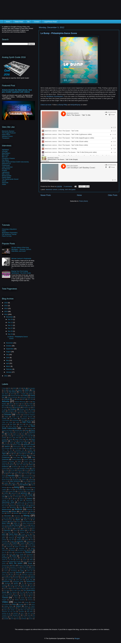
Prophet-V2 (16, 545)
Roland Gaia (23, 556)
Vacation (30, 597)
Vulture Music (8, 606)
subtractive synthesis (27, 574)
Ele (32, 443)
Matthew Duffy (20, 504)
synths (16, 583)
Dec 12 (10, 322)
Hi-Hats (13, 470)
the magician (31, 588)
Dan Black (5, 160)
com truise (13, 418)
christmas (22, 412)
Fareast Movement (22, 452)
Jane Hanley (5, 477)
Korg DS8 (27, 487)
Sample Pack (29, 557)
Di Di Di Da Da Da (20, 432)
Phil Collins (12, 536)
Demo (33, 430)
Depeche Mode (8, 432)
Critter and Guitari (7, 422)
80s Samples (31, 388)
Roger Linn (5, 556)
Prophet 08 (23, 543)
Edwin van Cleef (22, 443)
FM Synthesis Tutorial (9, 234)
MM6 (31, 511)
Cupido (17, 422)
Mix (20, 511)
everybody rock (19, 450)
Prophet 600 (7, 545)
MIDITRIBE (28, 507)
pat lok (31, 532)
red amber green (22, 550)
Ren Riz (4, 552)
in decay (19, 473)
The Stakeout (13, 592)
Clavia (6, 416)
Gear (11, 463)
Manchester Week (8, 502)
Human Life (24, 472)
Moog (27, 515)
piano (3, 537)
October (9, 346)
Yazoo (29, 615)
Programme (30, 541)
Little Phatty (28, 495)
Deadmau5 (30, 428)
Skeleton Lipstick (22, 565)
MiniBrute (18, 509)
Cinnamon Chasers (8, 158)
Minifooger (30, 509)
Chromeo (7, 415)
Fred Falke (16, 457)
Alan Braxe (12, 392)
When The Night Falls (27, 609)
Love (22, 496)
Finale (20, 453)
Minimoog (5, 511)
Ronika (31, 556)
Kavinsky (9, 485)
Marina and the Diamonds (25, 502)
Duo (6, 443)
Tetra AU (10, 586)
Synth (23, 577)
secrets (25, 559)
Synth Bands (31, 577)
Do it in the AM (28, 435)
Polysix (26, 539)
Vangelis (4, 599)
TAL (23, 583)
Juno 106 (25, 481)
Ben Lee (4, 156)
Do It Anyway (17, 435)
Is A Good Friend (28, 476)
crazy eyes (30, 420)
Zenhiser (23, 618)
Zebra (17, 618)
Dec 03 (10, 334)
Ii (14, 473)
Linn (32, 493)
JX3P (3, 485)
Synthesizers (30, 581)
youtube (6, 618)
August (8, 352)
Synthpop (7, 583)
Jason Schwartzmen (23, 477)
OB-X (33, 528)
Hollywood (19, 470)
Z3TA (12, 618)
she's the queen (70, 189)
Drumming (21, 441)
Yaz (24, 615)
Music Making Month (27, 521)
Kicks (16, 485)
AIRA (33, 390)
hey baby (6, 470)
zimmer (31, 618)
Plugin (19, 538)
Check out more (46, 105)
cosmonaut (15, 420)
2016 (6, 303)
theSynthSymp (75, 105)
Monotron (17, 516)
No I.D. (6, 528)
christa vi (15, 412)
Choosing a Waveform (9, 229)
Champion (11, 411)
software (6, 569)
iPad (20, 476)
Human (6, 472)
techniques (30, 583)
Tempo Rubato (14, 585)
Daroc (3, 426)
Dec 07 (10, 328)
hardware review (24, 468)
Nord (11, 528)
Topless (16, 595)
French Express (16, 459)
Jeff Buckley (15, 479)
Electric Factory (6, 444)
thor (16, 594)
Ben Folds (5, 155)
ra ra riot (30, 546)
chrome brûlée (31, 412)
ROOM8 (4, 557)
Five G (13, 455)
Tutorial (5, 598)
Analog (25, 395)
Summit (4, 576)
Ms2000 (12, 521)
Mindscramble (6, 176)
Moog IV (13, 518)
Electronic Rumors (8, 131)
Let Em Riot (21, 491)
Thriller (21, 594)
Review (28, 552)
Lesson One (11, 491)
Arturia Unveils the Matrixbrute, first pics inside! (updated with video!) (17, 91)
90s (5, 390)
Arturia (5, 401)
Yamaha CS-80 (6, 615)
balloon (11, 403)
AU (29, 401)
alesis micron (29, 392)
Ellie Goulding (28, 446)
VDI (11, 599)
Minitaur (14, 511)
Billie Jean (30, 405)
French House (28, 459)
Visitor (4, 184)
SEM (31, 559)
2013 (6, 311)
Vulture (33, 604)
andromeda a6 (24, 397)
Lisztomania (18, 495)
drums (28, 441)
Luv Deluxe (5, 498)
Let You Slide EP (30, 491)
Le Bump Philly (62, 105)
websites (32, 608)
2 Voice (4, 388)
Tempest (4, 585)
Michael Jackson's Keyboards (21, 258)
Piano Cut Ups (7, 236)
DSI (33, 441)
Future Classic (28, 461)
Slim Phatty (25, 567)
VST (27, 604)
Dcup (22, 428)
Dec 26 (10, 319)
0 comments (68, 186)
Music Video (6, 523)
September (10, 349)
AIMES (27, 390)
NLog (22, 527)
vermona (30, 599)
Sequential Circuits (15, 561)
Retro (10, 552)
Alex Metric (5, 393)
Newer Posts (46, 195)
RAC (3, 548)
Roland (14, 556)
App (13, 399)
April (8, 363)
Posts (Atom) (83, 201)
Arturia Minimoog (20, 401)
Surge (16, 576)
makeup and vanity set (9, 500)
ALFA (12, 393)
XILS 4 (23, 613)
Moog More (21, 518)
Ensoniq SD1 (15, 448)
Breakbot (13, 409)
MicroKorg (13, 507)
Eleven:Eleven (17, 446)
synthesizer (6, 581)
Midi (20, 507)
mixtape (26, 511)
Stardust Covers (7, 136)
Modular (16, 513)
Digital (8, 434)
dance (21, 424)
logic (9, 496)
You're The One (14, 617)
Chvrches (18, 414)
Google (23, 466)
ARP (23, 399)
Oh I (28, 530)
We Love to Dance (23, 608)
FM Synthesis (22, 455)
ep (22, 448)
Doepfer (4, 437)
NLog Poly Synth (30, 527)
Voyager (21, 604)
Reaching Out (23, 548)
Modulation (24, 513)
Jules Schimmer (7, 167)
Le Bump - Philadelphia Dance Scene (59, 33)
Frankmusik (6, 165)
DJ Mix (9, 435)
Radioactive (12, 548)
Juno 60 (32, 481)
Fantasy (12, 452)
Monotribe (7, 516)
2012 (6, 314)
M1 (11, 498)
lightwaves (24, 493)
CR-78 (23, 420)
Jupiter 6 (13, 483)
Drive (26, 439)
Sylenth (32, 576)
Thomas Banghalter (7, 594)
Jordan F (23, 479)
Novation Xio (26, 528)
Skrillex (31, 565)
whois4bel (21, 611)
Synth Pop (29, 579)
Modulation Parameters (9, 232)
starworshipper (29, 572)
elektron (7, 446)
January (9, 372)
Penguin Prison (25, 534)
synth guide (19, 579)
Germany (25, 463)
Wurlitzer (15, 613)
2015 (6, 305)
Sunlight (10, 576)
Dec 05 (10, 331)
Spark (22, 570)
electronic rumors (51, 189)
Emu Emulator (6, 448)
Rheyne (4, 554)
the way (30, 592)
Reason (12, 550)
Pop (32, 539)
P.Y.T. (15, 532)
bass (23, 403)
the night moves (16, 590)
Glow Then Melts (21, 464)
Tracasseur (5, 138)
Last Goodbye (19, 489)
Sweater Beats (24, 576)
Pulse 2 (23, 545)
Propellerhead (5, 543)
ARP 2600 (30, 399)
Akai (5, 392)
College (4, 418)
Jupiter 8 (21, 483)
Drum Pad (13, 441)
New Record (15, 525)
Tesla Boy (24, 585)
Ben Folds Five (6, 405)
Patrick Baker (6, 177)
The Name (7, 590)
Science (18, 559)
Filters (4, 231)
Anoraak (4, 151)
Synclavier (16, 577)
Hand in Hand (13, 468)
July (7, 354)
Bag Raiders (6, 153)
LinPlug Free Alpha (7, 495)
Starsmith (5, 182)
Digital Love (16, 434)
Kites (10, 487)
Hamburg (4, 468)
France (31, 455)
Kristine (4, 170)
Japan (13, 477)
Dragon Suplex (19, 439)
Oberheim (7, 530)
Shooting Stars (6, 565)
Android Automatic (13, 397)
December (9, 317)
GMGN (30, 464)
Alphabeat (5, 150)
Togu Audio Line (6, 595)
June (8, 357)
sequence (4, 561)
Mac (16, 498)
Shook (4, 181)
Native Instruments (28, 523)
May (7, 360)
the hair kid (14, 588)
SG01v (25, 561)
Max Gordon (5, 505)
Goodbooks (15, 466)
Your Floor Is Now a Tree (28, 617)
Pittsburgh (11, 537)
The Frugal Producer (9, 133)
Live (3, 497)
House (26, 470)
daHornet (4, 424)
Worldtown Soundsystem (54, 96)
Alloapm (30, 393)
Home (8, 22)
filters (14, 453)
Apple (18, 399)
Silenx (14, 565)
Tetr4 (31, 585)
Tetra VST (17, 586)
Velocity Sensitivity (20, 599)
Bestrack (23, 405)
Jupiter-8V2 (30, 483)
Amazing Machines (15, 395)
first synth (27, 453)
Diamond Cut (6, 163)
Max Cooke (6, 174)
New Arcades (5, 525)
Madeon (29, 498)
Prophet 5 (32, 543)
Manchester (29, 500)
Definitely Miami (18, 430)
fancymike (4, 452)
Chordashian (20, 411)
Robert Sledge (19, 554)
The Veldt (22, 592)
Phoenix (30, 536)
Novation (18, 528)
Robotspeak (29, 554)
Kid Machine (6, 169)
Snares (33, 567)
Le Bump (61, 189)
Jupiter (6, 483)
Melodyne (13, 505)
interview (11, 476)
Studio (17, 574)
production (20, 541)
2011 (6, 376)
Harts (33, 468)
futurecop (4, 463)
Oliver (33, 530)
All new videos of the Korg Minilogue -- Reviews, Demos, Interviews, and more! (21, 249)
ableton (19, 390)
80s (24, 388)
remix (31, 550)
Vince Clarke (18, 602)
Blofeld (10, 407)
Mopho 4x (27, 519)
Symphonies (7, 577)
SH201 (4, 563)
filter (10, 453)
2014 (6, 308)
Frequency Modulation (8, 461)
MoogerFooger (8, 519)
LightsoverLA (14, 493)
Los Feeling (15, 496)
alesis (20, 392)
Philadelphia (21, 536)
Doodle (10, 439)
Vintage (26, 602)
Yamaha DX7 (16, 615)
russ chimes (13, 557)
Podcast (4, 539)
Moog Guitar (5, 518)
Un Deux (15, 597)
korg (16, 487)
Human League (14, 472)
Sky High (4, 567)
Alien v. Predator (21, 393)
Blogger (77, 638)
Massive (12, 504)
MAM (21, 500)
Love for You (29, 496)
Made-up (22, 498)
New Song (25, 525)
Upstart (23, 597)
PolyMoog (19, 539)
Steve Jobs (5, 574)
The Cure (6, 588)
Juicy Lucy (5, 481)
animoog (32, 397)
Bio (28, 22)
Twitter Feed (19, 22)
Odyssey (22, 530)
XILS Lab (30, 613)
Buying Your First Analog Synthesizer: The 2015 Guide (21, 272)
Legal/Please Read (50, 22)
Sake (21, 557)
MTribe (18, 521)
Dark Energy (29, 424)
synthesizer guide (18, 581)
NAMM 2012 (16, 523)
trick (27, 595)
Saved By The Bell (7, 559)
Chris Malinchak (6, 412)
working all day (6, 613)
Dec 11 (10, 325)
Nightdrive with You (12, 527)
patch (4, 534)
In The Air (26, 473)
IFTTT (10, 473)
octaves (15, 530)
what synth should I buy (11, 609)
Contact (36, 22)
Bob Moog (17, 407)
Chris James (29, 411)
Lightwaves (5, 172)
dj (4, 435)
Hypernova (32, 472)
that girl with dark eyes (28, 586)
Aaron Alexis (11, 390)
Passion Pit (23, 532)
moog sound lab (30, 518)
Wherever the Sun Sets (9, 611)
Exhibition (29, 450)
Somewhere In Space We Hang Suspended (23, 569)
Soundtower (14, 570)
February (9, 369)
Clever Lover (15, 416)
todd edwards (29, 594)
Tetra (3, 586)
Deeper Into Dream (7, 430)
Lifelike (6, 493)
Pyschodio (9, 546)
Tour (22, 595)
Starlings (4, 572)
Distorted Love (31, 434)
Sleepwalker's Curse (14, 567)
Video (5, 602)
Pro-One (4, 541)
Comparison (23, 418)
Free (25, 457)
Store (11, 574)
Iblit (5, 473)
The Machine (22, 588)
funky (19, 461)
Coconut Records (28, 416)
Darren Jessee (23, 426)
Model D (9, 513)
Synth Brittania (8, 579)
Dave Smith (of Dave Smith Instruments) (15, 162)
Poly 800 (11, 539)
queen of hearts (20, 546)
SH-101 (31, 561)
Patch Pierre (6, 134)
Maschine (4, 504)
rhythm (11, 554)
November (9, 343)
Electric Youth (17, 444)
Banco (17, 403)
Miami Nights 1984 (23, 505)
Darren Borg (12, 426)
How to (32, 470)
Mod (3, 513)
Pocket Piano (29, 537)
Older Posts (112, 195)
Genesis (18, 463)
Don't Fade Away (14, 437)
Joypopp (30, 479)
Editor (11, 443)
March (8, 366)
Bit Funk (4, 407)
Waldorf (18, 606)
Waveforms (13, 608)
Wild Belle (30, 611)
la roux (11, 489)
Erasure (27, 448)
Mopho (17, 519)
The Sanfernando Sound (10, 179)
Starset (11, 572)
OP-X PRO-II (7, 532)
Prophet (14, 543)
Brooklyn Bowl (24, 409)
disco (23, 434)
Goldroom (5, 466)
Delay (26, 430)
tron (32, 595)
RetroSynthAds (19, 552)
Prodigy (12, 541)
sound (5, 570)
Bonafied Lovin (27, 407)
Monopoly (32, 513)
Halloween (30, 466)
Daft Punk (26, 422)
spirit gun (30, 570)
